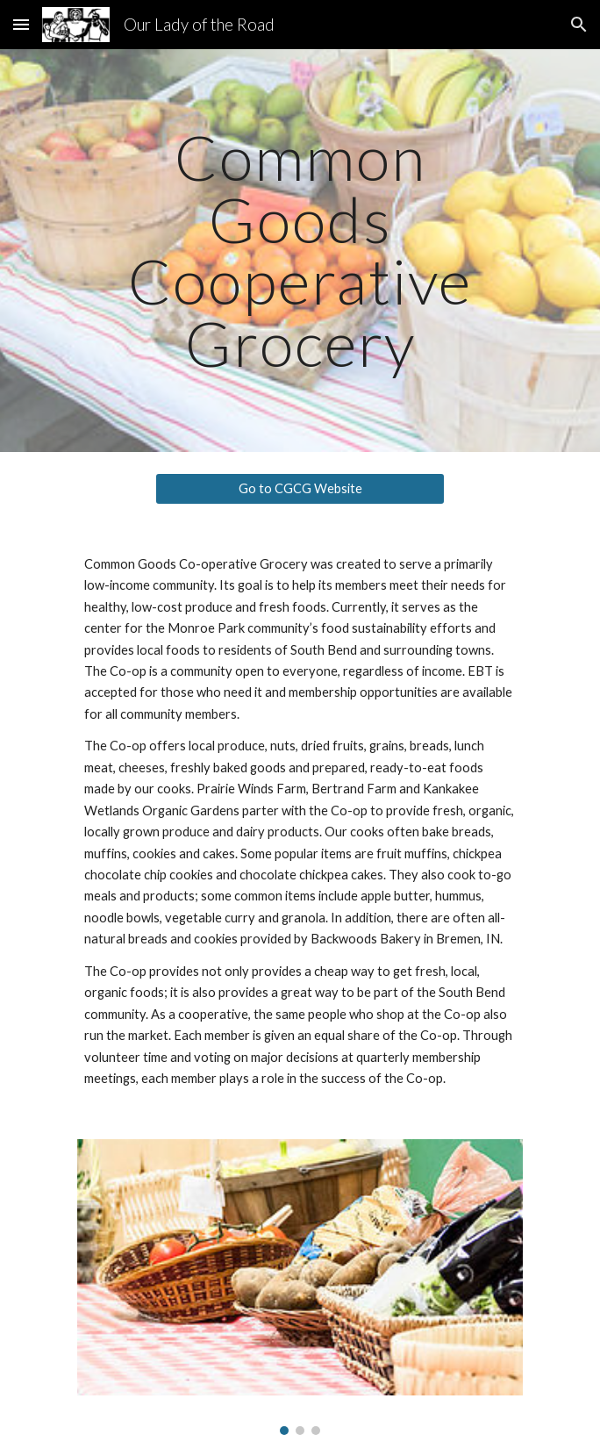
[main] (299, 250)
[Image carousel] (299, 1287)
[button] (21, 24)
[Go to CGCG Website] (299, 489)
